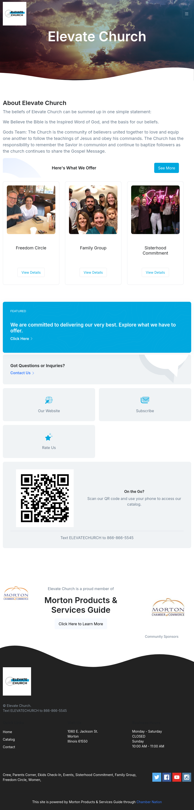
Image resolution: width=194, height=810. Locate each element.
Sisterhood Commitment (155, 250)
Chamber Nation (149, 802)
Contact (9, 747)
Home (7, 732)
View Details (30, 272)
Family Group (93, 247)
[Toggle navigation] (186, 13)
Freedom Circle (31, 247)
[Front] (15, 13)
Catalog (9, 739)
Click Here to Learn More (81, 623)
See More (166, 168)
